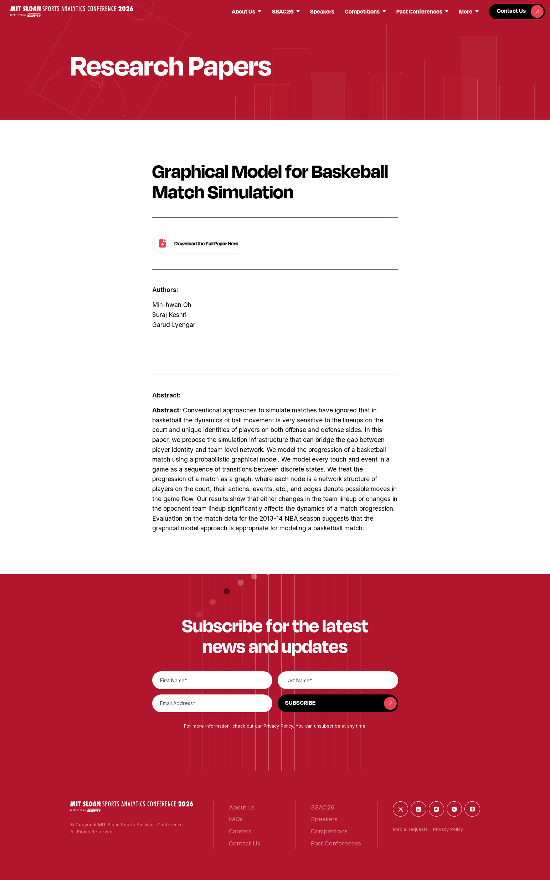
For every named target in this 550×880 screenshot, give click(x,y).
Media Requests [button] (410, 829)
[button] (71, 11)
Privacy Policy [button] (278, 726)
